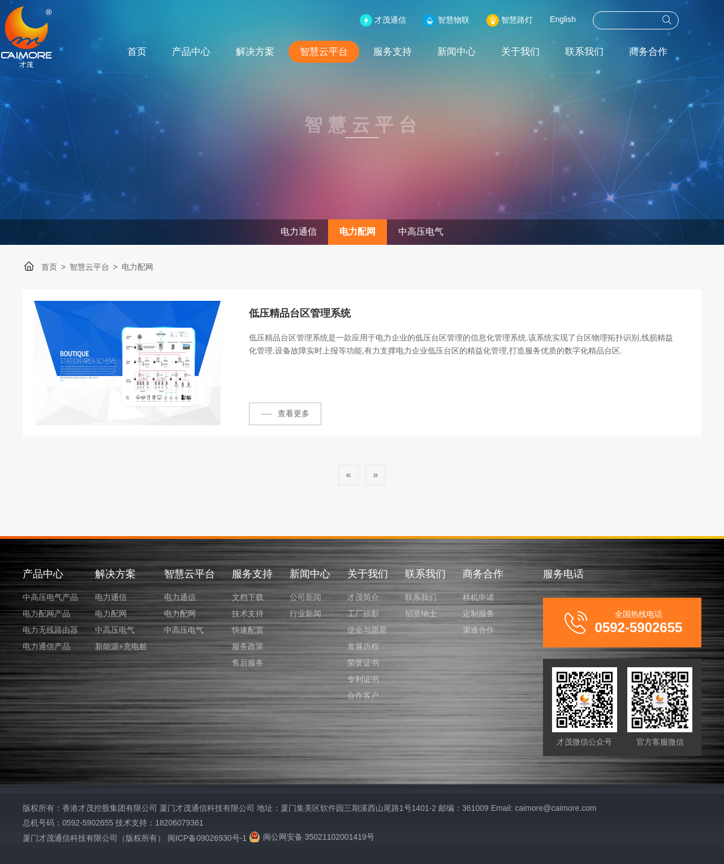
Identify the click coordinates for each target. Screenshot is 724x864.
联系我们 (607, 51)
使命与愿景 (367, 629)
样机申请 (478, 597)
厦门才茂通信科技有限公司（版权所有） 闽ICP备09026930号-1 (135, 838)
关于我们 (543, 51)
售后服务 (248, 662)
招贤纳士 (421, 613)
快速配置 (248, 629)
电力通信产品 (46, 646)
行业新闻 (305, 613)
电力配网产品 (46, 613)
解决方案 (277, 51)
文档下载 (248, 597)
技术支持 (248, 613)
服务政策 (248, 646)
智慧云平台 (346, 51)
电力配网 (357, 231)
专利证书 (363, 679)
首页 (159, 51)
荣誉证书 (363, 662)
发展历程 (363, 646)
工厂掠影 (363, 613)
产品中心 (214, 51)
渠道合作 (478, 629)
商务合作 (671, 51)
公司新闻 (305, 597)
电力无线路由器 (50, 629)
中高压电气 (420, 231)
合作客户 (363, 695)
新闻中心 (479, 51)
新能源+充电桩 (121, 646)
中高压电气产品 (50, 597)
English (585, 19)
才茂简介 (363, 597)
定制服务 (478, 613)
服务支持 (415, 51)
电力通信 (299, 231)
